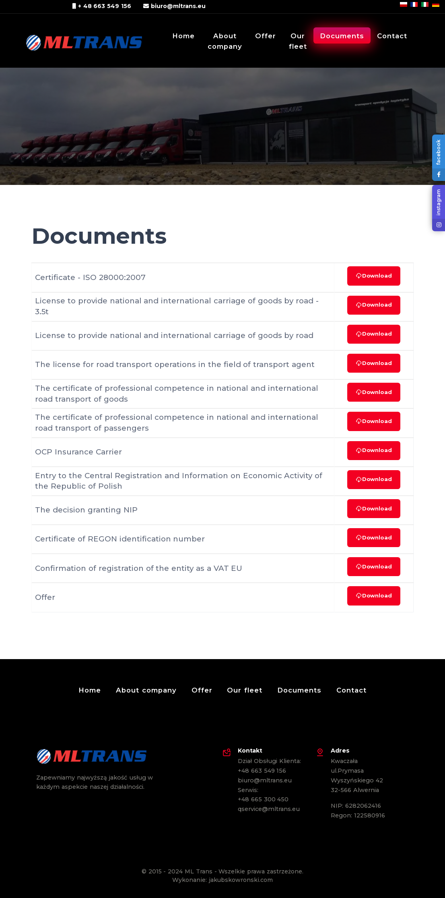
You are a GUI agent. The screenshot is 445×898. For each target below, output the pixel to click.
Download (374, 275)
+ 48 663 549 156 (101, 6)
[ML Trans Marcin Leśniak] (78, 40)
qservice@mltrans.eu (269, 809)
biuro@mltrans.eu (174, 6)
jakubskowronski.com (241, 879)
